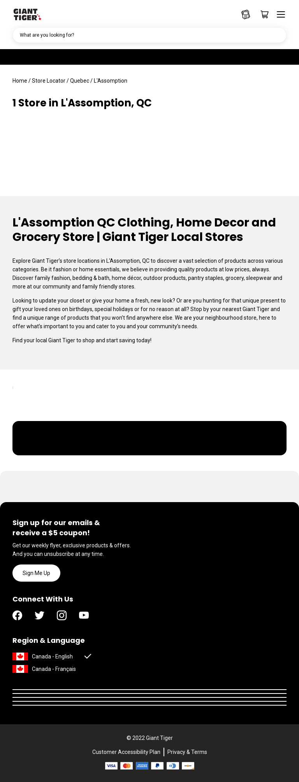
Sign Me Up (36, 573)
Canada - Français (54, 669)
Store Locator (48, 81)
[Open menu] (278, 14)
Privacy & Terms (187, 752)
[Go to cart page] (262, 14)
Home (19, 81)
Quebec (79, 81)
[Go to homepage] (27, 13)
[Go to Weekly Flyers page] (245, 14)
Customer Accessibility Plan (126, 752)
